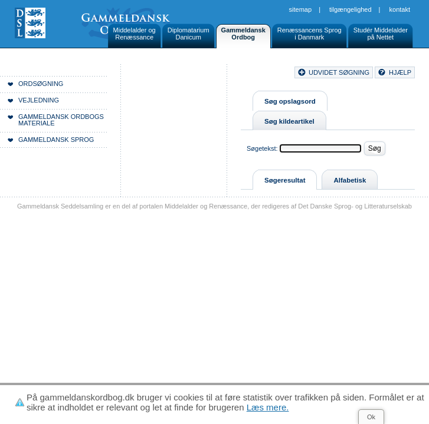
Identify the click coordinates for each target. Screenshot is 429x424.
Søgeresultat (284, 180)
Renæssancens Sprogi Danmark (309, 33)
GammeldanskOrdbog (243, 33)
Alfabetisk (349, 180)
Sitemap (300, 9)
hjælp (400, 72)
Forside (181, 74)
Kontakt (399, 9)
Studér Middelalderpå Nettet (380, 33)
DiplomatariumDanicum (188, 33)
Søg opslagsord (290, 101)
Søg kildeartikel (289, 121)
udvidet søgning (339, 72)
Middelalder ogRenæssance (134, 33)
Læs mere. (268, 407)
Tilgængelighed (350, 9)
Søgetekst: (262, 148)
